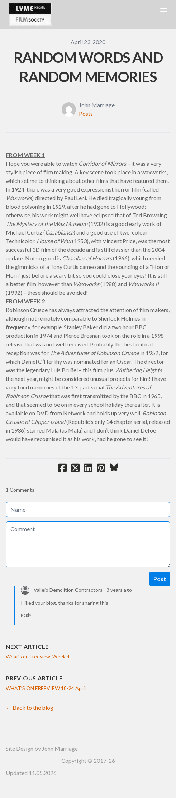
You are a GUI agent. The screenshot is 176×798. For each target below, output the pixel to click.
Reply (26, 615)
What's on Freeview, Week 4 (38, 656)
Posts (86, 113)
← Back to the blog (29, 707)
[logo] (30, 14)
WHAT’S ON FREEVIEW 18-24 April (46, 688)
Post (159, 578)
